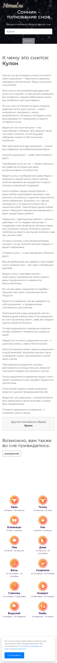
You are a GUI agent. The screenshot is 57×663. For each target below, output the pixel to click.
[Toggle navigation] (50, 6)
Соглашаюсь (14, 655)
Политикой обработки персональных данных (23, 647)
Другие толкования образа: (28, 423)
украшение (11, 453)
